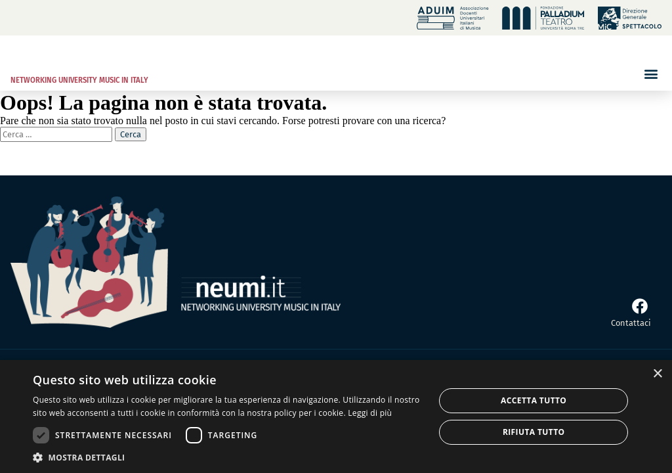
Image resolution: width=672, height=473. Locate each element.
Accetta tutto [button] (533, 400)
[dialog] (336, 416)
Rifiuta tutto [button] (534, 432)
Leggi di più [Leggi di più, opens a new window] (370, 412)
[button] (651, 73)
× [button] (657, 374)
